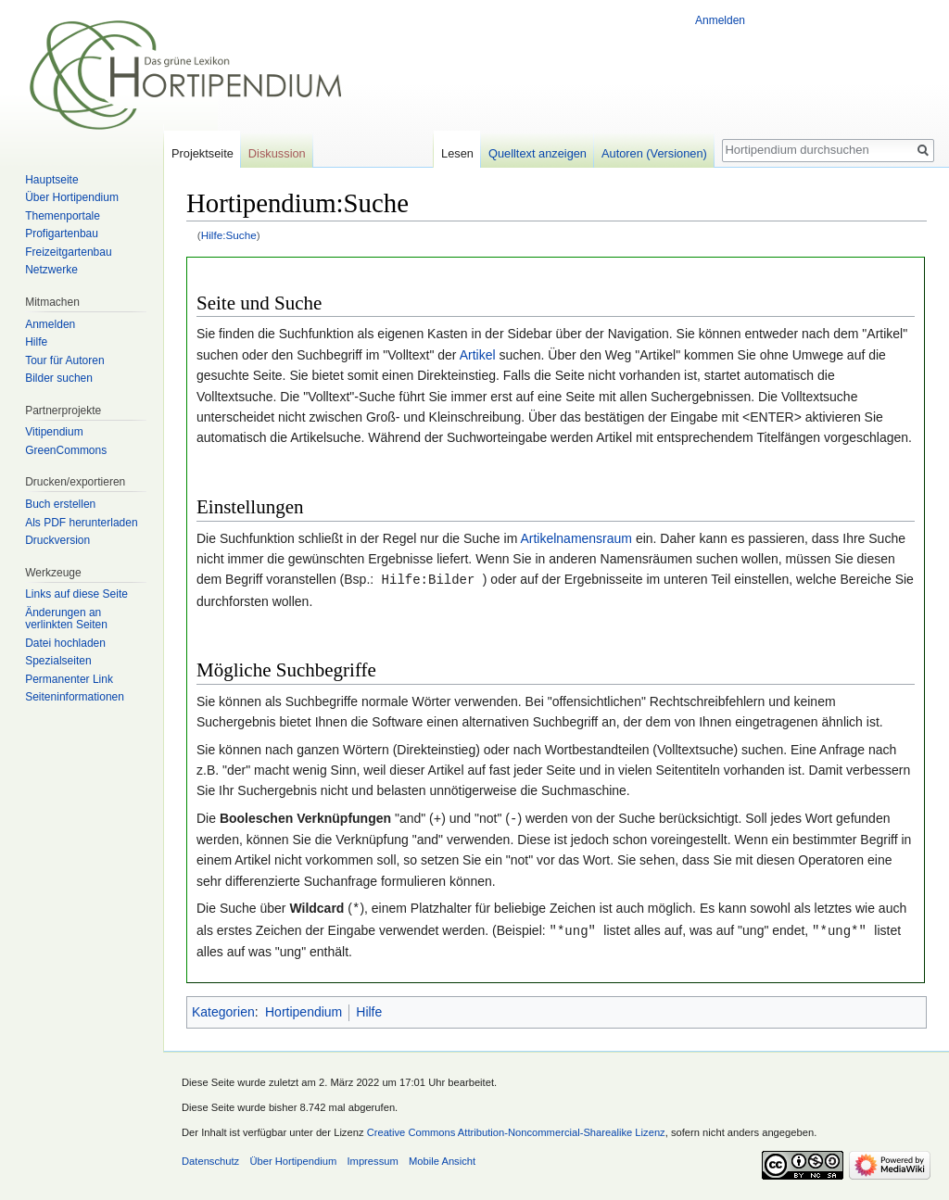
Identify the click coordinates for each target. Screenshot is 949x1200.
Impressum (372, 1157)
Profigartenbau (61, 233)
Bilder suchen (59, 378)
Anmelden (720, 20)
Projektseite (202, 153)
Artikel (478, 354)
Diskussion (277, 153)
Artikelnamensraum (576, 538)
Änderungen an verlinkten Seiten (66, 619)
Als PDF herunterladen (81, 522)
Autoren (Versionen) (654, 153)
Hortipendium (303, 1008)
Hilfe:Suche (229, 235)
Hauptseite (51, 179)
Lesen (457, 153)
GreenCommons (66, 450)
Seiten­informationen (74, 696)
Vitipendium (53, 431)
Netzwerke (51, 269)
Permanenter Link (69, 679)
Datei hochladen (65, 643)
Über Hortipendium (72, 197)
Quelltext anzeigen (537, 153)
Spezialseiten (58, 660)
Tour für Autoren (64, 360)
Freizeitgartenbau (68, 252)
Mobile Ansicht (442, 1157)
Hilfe (369, 1008)
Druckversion (57, 540)
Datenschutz (210, 1157)
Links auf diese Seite (76, 593)
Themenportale (62, 215)
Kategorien (223, 1008)
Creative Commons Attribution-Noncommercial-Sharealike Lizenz (516, 1128)
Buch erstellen (60, 504)
